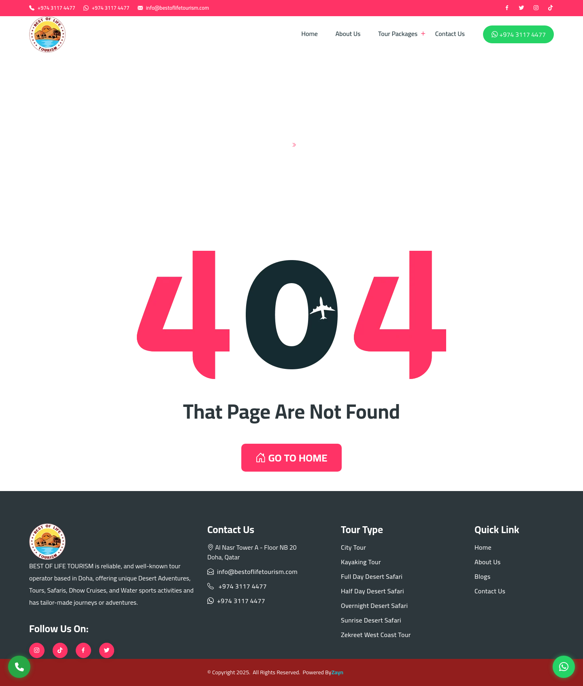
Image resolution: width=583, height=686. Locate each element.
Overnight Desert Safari (374, 605)
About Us (347, 34)
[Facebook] (507, 8)
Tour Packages (397, 34)
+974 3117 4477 (56, 8)
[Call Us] (19, 667)
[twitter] (521, 8)
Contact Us (450, 34)
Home (309, 34)
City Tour (353, 547)
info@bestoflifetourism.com (177, 8)
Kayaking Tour (361, 562)
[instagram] (536, 8)
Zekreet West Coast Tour (376, 634)
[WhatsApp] (564, 667)
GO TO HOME (291, 458)
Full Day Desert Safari (371, 576)
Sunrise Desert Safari (371, 620)
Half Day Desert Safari (372, 591)
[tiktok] (550, 8)
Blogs (482, 576)
